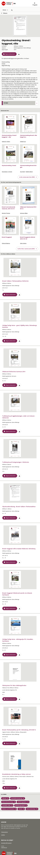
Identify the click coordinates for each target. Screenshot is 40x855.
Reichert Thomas (6, 213)
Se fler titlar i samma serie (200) (26, 249)
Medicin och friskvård (8, 809)
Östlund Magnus (6, 243)
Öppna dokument (10, 54)
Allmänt (4, 798)
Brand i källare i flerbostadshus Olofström (15, 281)
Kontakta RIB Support (6, 843)
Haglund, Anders (6, 141)
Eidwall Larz (23, 141)
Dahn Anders (23, 243)
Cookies (3, 835)
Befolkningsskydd (20, 805)
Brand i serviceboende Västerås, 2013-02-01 (8, 208)
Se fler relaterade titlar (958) (27, 177)
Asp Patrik (22, 171)
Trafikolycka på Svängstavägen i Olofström (15, 462)
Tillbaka (5, 13)
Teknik (20, 809)
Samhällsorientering (16, 798)
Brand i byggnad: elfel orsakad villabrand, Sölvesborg (18, 549)
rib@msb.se (4, 847)
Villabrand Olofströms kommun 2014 (13, 371)
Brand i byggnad (7, 237)
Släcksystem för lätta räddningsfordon (14, 685)
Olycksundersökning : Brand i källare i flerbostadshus (19, 506)
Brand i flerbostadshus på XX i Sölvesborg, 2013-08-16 (19, 730)
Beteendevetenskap (7, 802)
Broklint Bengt (29, 171)
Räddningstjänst (22, 802)
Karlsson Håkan (24, 213)
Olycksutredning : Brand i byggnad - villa (9, 136)
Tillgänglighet (4, 832)
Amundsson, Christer (7, 171)
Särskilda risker (6, 805)
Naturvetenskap (31, 809)
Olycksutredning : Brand (9, 165)
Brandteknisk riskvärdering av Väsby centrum (16, 774)
